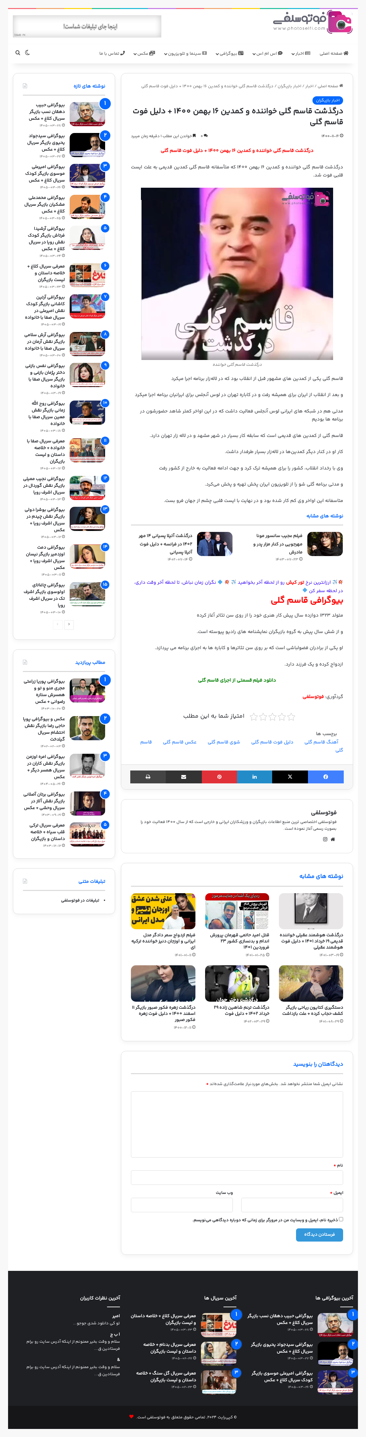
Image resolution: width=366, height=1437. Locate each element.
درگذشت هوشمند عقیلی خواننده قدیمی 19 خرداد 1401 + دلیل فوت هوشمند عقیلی (311, 941)
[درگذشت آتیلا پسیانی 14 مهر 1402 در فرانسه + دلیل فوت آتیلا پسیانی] (214, 544)
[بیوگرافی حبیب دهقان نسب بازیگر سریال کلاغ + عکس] (87, 114)
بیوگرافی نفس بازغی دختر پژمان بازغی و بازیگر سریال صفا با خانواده (45, 376)
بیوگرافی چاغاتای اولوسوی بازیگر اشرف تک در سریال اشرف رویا (44, 595)
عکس (146, 53)
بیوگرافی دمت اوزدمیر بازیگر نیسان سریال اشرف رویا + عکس (45, 558)
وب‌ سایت (224, 1193)
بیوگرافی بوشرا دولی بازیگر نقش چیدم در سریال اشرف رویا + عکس (45, 520)
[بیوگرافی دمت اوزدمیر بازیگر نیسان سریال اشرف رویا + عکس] (87, 556)
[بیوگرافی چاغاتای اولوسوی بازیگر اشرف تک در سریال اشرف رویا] (87, 594)
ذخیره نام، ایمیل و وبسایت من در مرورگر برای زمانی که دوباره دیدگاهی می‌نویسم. (265, 1220)
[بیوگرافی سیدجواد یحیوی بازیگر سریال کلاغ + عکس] (87, 145)
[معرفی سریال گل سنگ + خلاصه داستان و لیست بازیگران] (218, 1382)
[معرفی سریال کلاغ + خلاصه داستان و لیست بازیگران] (87, 275)
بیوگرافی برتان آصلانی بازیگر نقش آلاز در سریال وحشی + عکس (44, 801)
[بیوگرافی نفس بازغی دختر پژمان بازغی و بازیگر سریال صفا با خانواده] (87, 375)
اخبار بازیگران (289, 86)
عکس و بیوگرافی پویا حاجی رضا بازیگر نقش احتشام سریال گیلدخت (44, 729)
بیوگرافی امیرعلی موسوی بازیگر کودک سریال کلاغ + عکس (45, 174)
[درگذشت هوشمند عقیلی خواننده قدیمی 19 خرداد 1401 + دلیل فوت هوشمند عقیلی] (311, 911)
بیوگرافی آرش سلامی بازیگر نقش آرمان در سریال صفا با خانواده (44, 342)
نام (338, 1165)
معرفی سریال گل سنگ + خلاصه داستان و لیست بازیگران (166, 1377)
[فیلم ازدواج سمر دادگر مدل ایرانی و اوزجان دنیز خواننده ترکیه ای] (163, 911)
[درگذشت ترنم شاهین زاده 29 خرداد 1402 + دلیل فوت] (237, 983)
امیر (116, 1316)
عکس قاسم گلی (180, 742)
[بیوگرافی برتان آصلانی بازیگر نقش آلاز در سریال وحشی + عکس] (87, 803)
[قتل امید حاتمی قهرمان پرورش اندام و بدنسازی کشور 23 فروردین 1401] (237, 911)
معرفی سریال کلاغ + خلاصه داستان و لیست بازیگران (46, 273)
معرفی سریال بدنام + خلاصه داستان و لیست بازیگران (169, 1348)
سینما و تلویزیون (187, 53)
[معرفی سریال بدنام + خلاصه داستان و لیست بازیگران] (218, 1354)
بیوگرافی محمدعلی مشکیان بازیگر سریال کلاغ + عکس (44, 204)
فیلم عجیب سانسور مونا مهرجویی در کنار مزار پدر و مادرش (277, 544)
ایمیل (336, 1193)
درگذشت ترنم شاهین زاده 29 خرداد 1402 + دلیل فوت (241, 1010)
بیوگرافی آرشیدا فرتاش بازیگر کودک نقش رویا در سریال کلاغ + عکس (46, 239)
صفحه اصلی (334, 53)
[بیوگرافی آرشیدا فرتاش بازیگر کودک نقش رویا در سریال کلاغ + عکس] (87, 238)
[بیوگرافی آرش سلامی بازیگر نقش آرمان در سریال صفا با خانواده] (87, 344)
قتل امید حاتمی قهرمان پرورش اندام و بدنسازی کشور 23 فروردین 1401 (239, 941)
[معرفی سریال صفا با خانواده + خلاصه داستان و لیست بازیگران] (87, 450)
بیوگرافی (231, 53)
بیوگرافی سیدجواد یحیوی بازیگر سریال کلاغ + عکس (46, 143)
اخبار (302, 53)
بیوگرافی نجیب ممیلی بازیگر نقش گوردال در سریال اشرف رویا (44, 486)
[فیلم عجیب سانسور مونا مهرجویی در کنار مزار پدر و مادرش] (325, 544)
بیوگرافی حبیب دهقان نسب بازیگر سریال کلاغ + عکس (47, 112)
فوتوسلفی (324, 813)
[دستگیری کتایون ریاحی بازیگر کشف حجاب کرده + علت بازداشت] (311, 983)
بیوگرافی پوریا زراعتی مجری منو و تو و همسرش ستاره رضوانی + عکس (44, 691)
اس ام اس (269, 53)
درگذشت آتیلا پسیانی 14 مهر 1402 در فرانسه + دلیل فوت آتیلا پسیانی (165, 544)
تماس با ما (112, 53)
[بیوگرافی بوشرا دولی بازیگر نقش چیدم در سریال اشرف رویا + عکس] (87, 519)
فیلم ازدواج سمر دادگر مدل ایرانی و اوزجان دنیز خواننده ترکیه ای (163, 941)
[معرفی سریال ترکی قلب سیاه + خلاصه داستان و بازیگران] (87, 834)
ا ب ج (115, 1334)
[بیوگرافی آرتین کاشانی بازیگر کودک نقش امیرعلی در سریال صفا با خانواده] (87, 306)
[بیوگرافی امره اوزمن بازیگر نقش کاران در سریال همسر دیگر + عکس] (87, 766)
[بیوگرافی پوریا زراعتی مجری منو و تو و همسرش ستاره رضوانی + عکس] (87, 690)
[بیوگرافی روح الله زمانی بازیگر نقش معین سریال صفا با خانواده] (87, 413)
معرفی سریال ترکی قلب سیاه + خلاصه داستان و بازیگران (47, 832)
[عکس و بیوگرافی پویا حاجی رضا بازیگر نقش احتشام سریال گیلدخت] (87, 728)
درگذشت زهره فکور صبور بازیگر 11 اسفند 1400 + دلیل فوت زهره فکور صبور (163, 1014)
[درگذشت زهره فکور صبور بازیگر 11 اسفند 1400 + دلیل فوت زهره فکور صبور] (163, 983)
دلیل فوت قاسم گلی (272, 742)
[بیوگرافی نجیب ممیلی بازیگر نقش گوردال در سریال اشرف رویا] (87, 488)
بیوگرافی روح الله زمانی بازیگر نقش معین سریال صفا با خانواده (46, 414)
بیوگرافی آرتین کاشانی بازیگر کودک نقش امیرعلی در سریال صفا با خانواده (45, 307)
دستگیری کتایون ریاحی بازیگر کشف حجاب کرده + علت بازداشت (312, 1010)
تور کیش (295, 582)
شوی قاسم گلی (224, 742)
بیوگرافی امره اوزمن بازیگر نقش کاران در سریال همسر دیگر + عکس (45, 767)
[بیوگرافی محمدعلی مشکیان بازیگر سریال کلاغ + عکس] (87, 207)
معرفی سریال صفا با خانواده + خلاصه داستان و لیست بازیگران (46, 451)
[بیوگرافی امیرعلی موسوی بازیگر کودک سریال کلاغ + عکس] (87, 176)
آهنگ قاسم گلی (321, 742)
